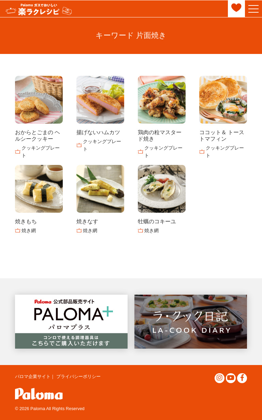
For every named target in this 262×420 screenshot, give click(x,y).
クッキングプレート (40, 151)
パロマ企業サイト (32, 376)
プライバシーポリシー (78, 376)
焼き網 (28, 230)
